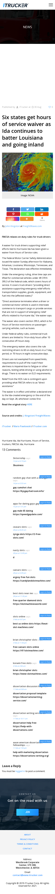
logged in (20, 771)
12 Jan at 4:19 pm (19, 461)
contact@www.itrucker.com (27, 875)
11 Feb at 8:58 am (19, 689)
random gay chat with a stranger (30, 477)
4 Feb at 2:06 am (19, 666)
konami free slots (22, 663)
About (27, 834)
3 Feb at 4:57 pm (19, 619)
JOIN (27, 812)
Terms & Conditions (27, 844)
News (27, 27)
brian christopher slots (25, 639)
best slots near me (23, 593)
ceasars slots (20, 526)
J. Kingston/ (29, 415)
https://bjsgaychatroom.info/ (28, 491)
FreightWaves (43, 415)
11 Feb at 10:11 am (20, 718)
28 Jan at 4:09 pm (19, 573)
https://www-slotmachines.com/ (30, 673)
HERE (29, 404)
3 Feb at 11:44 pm (19, 643)
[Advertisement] (27, 72)
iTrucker (7, 426)
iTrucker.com (40, 426)
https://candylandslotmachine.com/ (32, 580)
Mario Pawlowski (22, 426)
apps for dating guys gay (26, 503)
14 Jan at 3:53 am (19, 483)
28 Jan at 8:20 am (19, 530)
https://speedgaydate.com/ (27, 514)
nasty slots (19, 550)
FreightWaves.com (32, 226)
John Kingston (12, 226)
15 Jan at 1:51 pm (19, 506)
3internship (19, 458)
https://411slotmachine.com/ (28, 650)
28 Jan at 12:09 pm (20, 553)
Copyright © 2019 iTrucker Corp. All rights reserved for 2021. (27, 884)
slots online (19, 616)
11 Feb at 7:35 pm (19, 748)
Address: (27, 859)
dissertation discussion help (28, 686)
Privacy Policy (27, 839)
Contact (27, 848)
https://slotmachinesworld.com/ (30, 603)
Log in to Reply (45, 457)
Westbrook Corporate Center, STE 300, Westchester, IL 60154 (27, 865)
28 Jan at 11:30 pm (20, 596)
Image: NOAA (27, 195)
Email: (27, 872)
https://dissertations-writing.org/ (31, 755)
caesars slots (20, 569)
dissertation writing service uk (29, 713)
